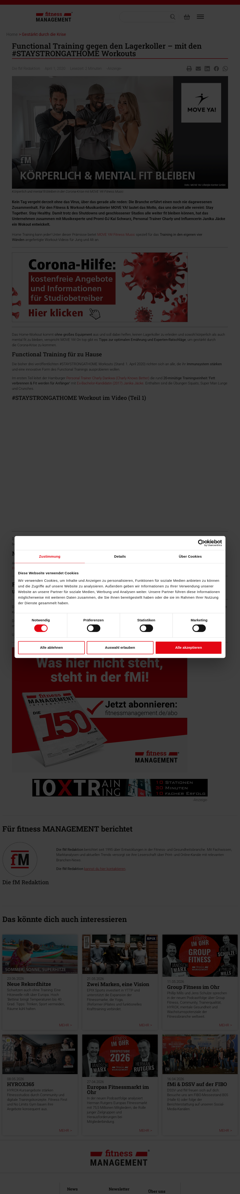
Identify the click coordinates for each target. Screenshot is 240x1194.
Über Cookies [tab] (190, 556)
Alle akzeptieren (188, 647)
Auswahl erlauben (120, 647)
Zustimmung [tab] (49, 556)
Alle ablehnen (51, 647)
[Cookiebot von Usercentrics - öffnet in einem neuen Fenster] (201, 542)
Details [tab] (120, 556)
